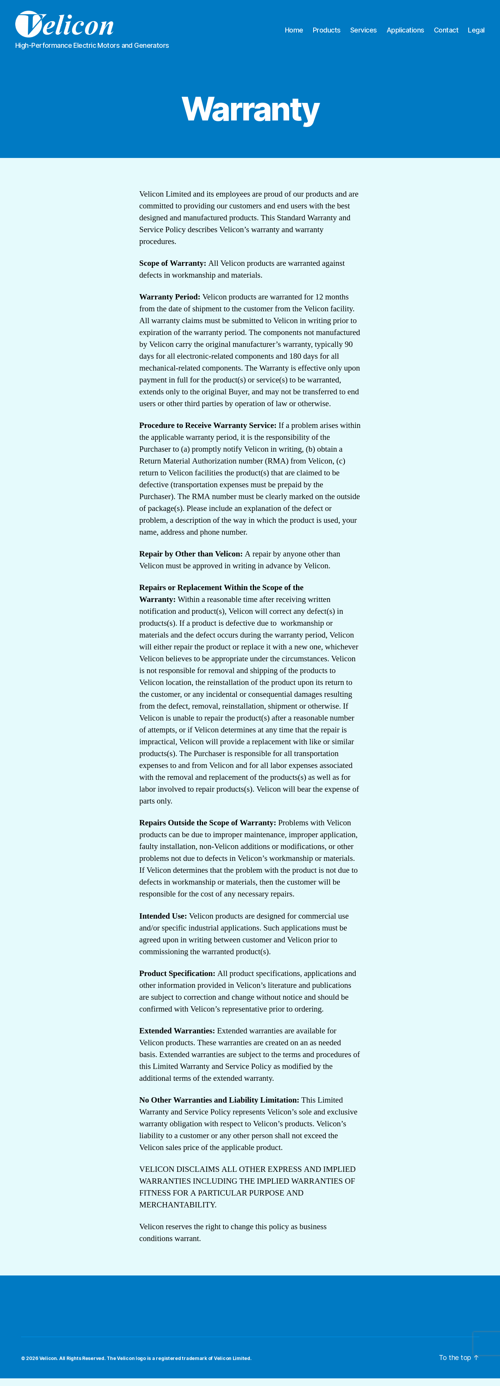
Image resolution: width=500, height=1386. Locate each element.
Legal (476, 34)
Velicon (48, 1366)
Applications (405, 34)
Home (294, 34)
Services (363, 34)
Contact (446, 34)
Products (327, 34)
